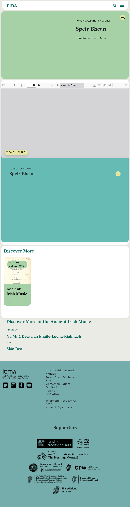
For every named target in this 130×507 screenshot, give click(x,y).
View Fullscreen (16, 152)
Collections (91, 20)
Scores (106, 20)
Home (79, 20)
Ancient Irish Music (71, 329)
